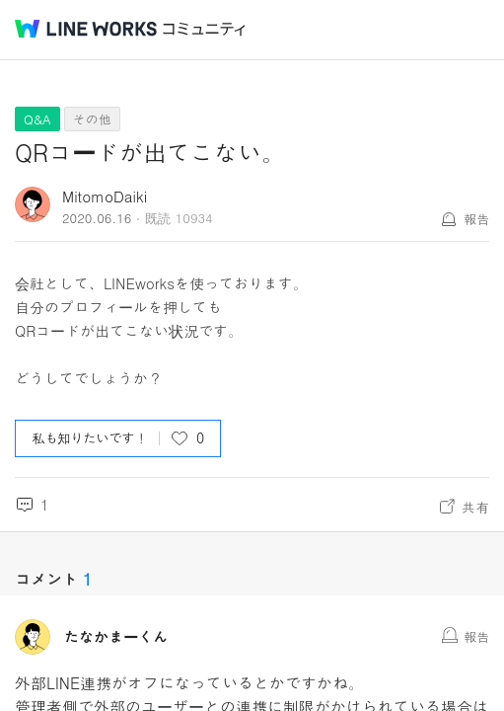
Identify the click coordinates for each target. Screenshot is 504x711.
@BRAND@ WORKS (86, 29)
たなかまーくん (116, 637)
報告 (476, 218)
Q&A (37, 119)
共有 (475, 506)
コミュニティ (204, 29)
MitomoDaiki (104, 196)
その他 (92, 119)
